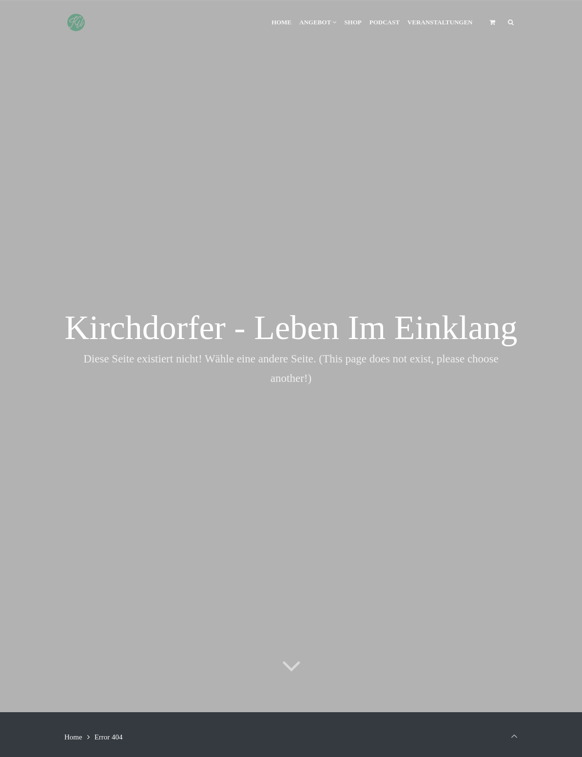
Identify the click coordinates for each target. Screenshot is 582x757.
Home (73, 737)
